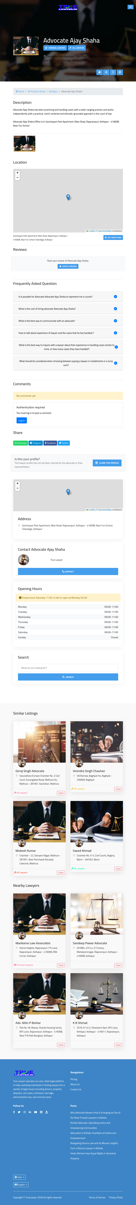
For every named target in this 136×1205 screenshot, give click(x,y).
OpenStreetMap (105, 231)
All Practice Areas (36, 91)
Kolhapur (53, 91)
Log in (22, 420)
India (18, 1177)
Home (20, 91)
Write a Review (68, 266)
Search (68, 677)
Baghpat (90, 779)
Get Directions (113, 237)
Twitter (63, 443)
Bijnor (97, 859)
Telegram (35, 443)
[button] (131, 7)
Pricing (73, 1079)
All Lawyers (76, 48)
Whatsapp (21, 443)
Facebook (50, 443)
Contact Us (75, 1089)
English (20, 1185)
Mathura (54, 783)
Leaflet (90, 231)
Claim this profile (107, 463)
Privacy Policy (116, 1197)
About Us (75, 1084)
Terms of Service (97, 1197)
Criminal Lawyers (55, 48)
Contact (68, 571)
